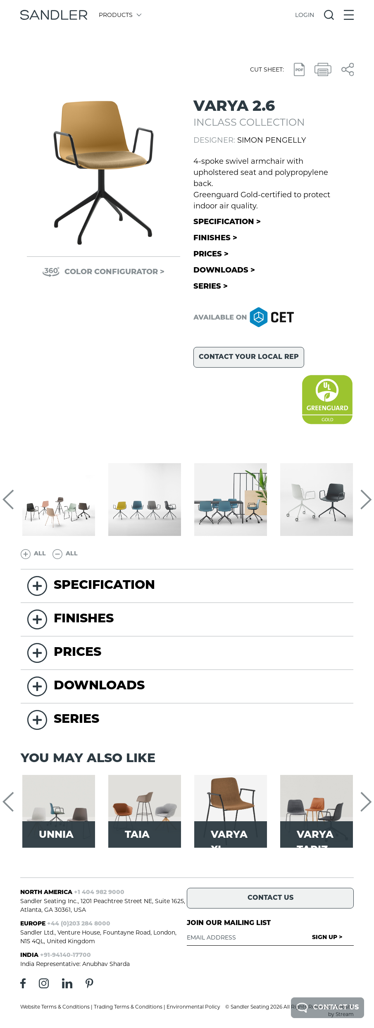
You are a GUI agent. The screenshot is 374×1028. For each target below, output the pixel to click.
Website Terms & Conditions (55, 1007)
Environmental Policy (193, 1007)
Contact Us (327, 1008)
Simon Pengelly (271, 140)
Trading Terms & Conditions (128, 1007)
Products (120, 15)
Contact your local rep (249, 357)
